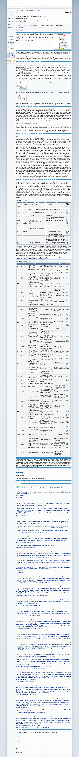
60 (65, 154)
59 (40, 153)
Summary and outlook (11, 42)
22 (22, 78)
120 (66, 401)
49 (61, 139)
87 (42, 249)
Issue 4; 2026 (9, 16)
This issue (35, 10)
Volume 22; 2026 (10, 18)
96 (66, 218)
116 (66, 364)
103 (67, 237)
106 (66, 270)
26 (56, 111)
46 (35, 126)
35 (18, 119)
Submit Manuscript (18, 7)
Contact (26, 7)
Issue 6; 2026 (9, 13)
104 (67, 240)
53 (61, 143)
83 (40, 188)
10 (30, 68)
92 (66, 207)
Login (23, 7)
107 (66, 287)
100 (67, 229)
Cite (39, 10)
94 (66, 213)
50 (66, 139)
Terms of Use (59, 755)
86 (59, 248)
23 (23, 78)
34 (17, 119)
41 (67, 122)
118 (66, 387)
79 (34, 175)
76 (24, 171)
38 (56, 144)
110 (66, 301)
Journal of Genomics (10, 53)
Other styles (21, 27)
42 (18, 123)
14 (64, 69)
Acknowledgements (11, 43)
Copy (17, 27)
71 (53, 167)
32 (17, 116)
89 (67, 253)
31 (68, 115)
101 (67, 232)
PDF (65, 10)
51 (67, 141)
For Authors (12, 7)
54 (62, 143)
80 (41, 175)
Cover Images (10, 24)
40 (66, 122)
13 (63, 69)
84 (47, 190)
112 (66, 310)
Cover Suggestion (10, 27)
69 (52, 167)
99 (66, 226)
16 (19, 72)
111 (66, 305)
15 (32, 70)
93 (66, 210)
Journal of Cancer (11, 51)
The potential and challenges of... (10, 41)
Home (8, 7)
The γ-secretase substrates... (11, 38)
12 (31, 68)
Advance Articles (10, 21)
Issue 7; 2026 (9, 12)
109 (66, 337)
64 (57, 160)
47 (52, 127)
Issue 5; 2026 (9, 15)
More (27, 21)
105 (67, 243)
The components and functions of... (11, 37)
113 (66, 319)
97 (66, 221)
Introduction (11, 35)
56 (40, 151)
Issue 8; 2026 (9, 10)
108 (66, 278)
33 (18, 116)
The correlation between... (11, 40)
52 (68, 141)
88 (35, 253)
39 (57, 144)
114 (66, 329)
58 (24, 152)
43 (19, 123)
